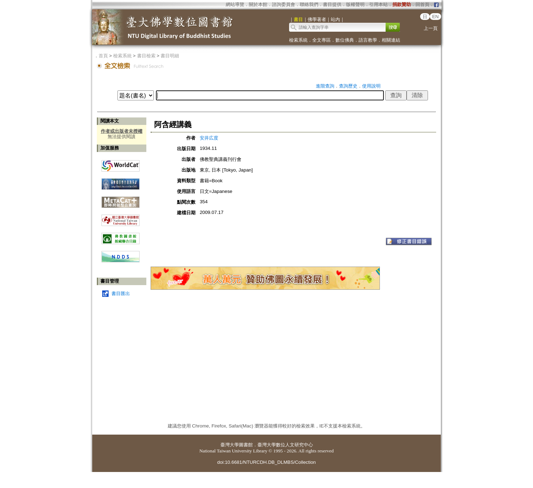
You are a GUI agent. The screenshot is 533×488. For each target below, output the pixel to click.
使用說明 (371, 86)
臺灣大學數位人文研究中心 (285, 444)
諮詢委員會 (283, 4)
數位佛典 (344, 40)
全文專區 (321, 40)
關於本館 (258, 4)
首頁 (103, 55)
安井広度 (209, 138)
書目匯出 (120, 293)
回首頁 (422, 4)
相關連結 (391, 40)
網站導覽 (235, 4)
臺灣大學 (229, 444)
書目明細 (170, 55)
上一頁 (431, 28)
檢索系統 (298, 40)
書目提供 (332, 4)
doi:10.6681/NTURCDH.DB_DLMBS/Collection (266, 462)
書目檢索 (146, 55)
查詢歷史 (348, 86)
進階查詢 (325, 86)
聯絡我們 (309, 4)
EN (435, 16)
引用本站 (378, 4)
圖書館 (246, 444)
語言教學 (368, 40)
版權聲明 (355, 4)
